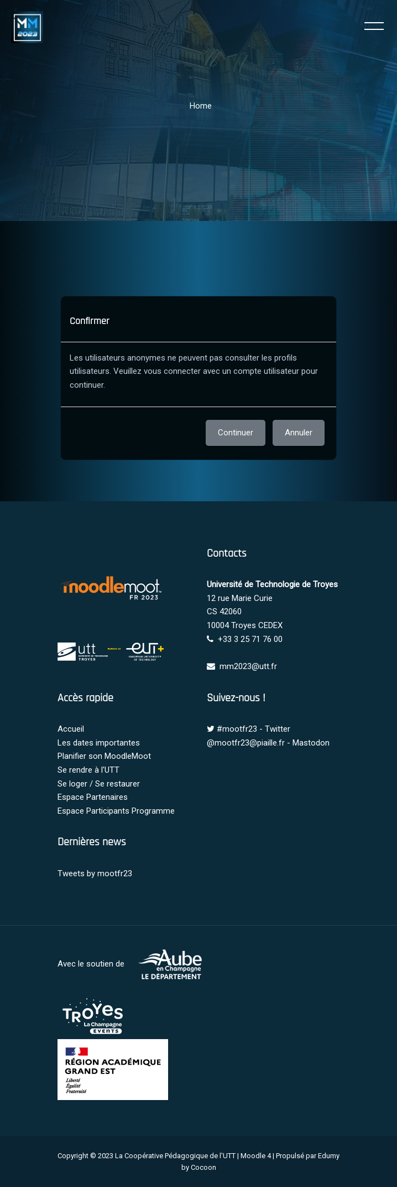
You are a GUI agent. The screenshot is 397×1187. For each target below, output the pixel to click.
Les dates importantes (99, 743)
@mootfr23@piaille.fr (246, 743)
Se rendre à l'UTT (88, 770)
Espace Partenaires (93, 797)
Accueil (71, 729)
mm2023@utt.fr (248, 666)
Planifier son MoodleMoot (104, 756)
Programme (153, 811)
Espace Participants (93, 811)
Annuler (298, 433)
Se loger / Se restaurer (99, 784)
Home (201, 106)
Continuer (235, 433)
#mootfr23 (237, 729)
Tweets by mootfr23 (95, 873)
